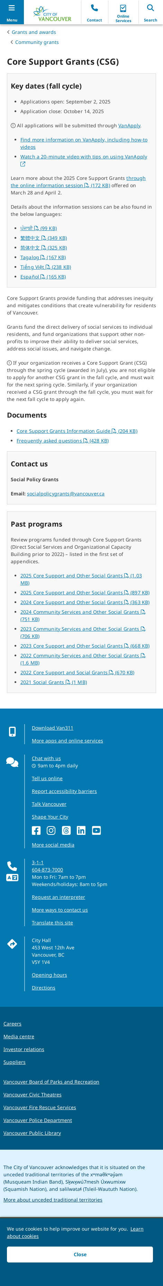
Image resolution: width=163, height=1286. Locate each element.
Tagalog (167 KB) (43, 257)
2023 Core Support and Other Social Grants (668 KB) (85, 645)
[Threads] (68, 831)
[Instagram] (53, 831)
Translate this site (52, 922)
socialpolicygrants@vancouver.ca (66, 493)
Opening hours (49, 975)
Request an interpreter (58, 897)
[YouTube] (98, 831)
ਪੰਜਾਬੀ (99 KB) (38, 228)
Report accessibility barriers (64, 791)
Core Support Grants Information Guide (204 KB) (77, 431)
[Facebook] (38, 831)
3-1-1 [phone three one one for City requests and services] (38, 862)
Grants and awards (34, 32)
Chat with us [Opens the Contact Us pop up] (46, 758)
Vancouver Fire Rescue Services (39, 1107)
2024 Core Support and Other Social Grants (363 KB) (85, 602)
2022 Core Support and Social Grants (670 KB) (77, 672)
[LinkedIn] (83, 831)
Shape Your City (50, 816)
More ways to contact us (60, 909)
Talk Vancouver (49, 804)
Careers (12, 1023)
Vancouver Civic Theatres (32, 1094)
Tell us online (47, 778)
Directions (43, 987)
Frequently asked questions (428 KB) (63, 440)
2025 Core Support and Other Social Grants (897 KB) (85, 592)
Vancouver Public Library (32, 1133)
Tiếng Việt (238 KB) (45, 267)
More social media (53, 844)
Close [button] (80, 1254)
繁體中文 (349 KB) (43, 238)
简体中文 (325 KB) (43, 247)
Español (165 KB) (43, 276)
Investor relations (23, 1049)
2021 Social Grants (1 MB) (53, 682)
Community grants (37, 42)
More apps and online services (67, 740)
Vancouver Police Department (37, 1120)
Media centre (18, 1036)
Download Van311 (52, 727)
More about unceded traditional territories (52, 1199)
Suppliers (14, 1062)
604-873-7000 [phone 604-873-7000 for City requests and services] (47, 869)
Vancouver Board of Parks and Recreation (51, 1081)
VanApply (129, 125)
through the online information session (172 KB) (78, 182)
